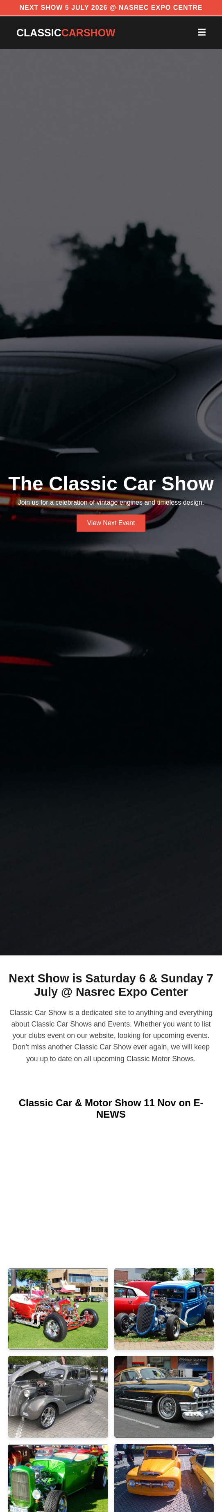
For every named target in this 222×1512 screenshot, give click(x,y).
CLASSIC (66, 32)
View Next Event (111, 522)
